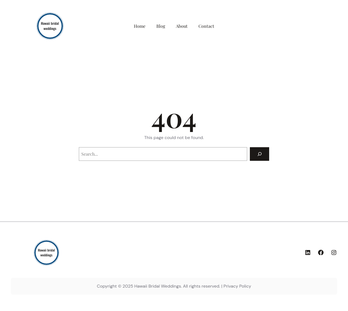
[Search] (259, 154)
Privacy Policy (237, 286)
